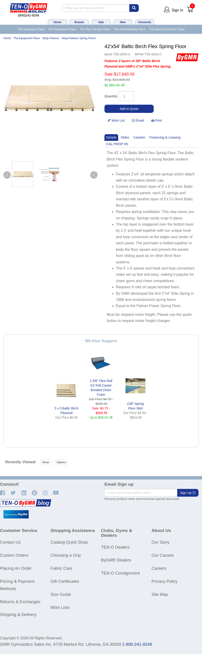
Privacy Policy (165, 581)
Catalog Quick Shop (69, 542)
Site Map (160, 594)
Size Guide (61, 594)
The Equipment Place (62, 29)
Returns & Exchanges (20, 601)
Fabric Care (61, 568)
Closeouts (144, 22)
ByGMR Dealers (116, 560)
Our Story (160, 542)
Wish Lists (60, 607)
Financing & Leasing (164, 137)
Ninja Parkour (51, 38)
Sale (101, 22)
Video (125, 137)
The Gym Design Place (95, 29)
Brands (79, 22)
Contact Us (10, 542)
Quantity (110, 96)
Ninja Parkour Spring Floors (79, 38)
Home (57, 22)
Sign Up (188, 493)
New (123, 22)
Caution (139, 137)
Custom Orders (14, 555)
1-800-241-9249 (137, 644)
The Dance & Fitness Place (167, 29)
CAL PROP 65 (117, 144)
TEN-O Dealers (115, 547)
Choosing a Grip (66, 555)
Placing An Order (16, 568)
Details (111, 137)
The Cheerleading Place (129, 29)
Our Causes (163, 555)
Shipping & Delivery (18, 614)
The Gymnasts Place (31, 29)
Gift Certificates (65, 581)
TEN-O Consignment (120, 573)
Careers (159, 568)
